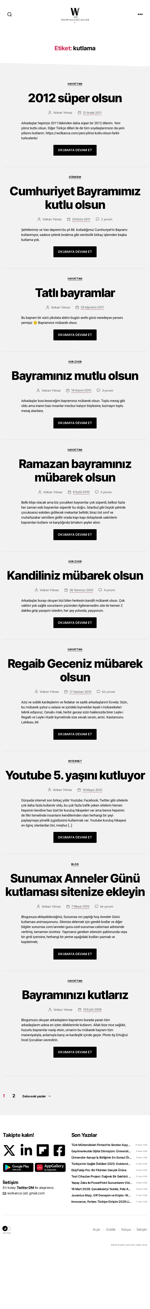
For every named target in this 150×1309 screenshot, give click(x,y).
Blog (75, 919)
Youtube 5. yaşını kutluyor (75, 831)
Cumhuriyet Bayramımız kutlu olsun (74, 253)
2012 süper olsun (75, 153)
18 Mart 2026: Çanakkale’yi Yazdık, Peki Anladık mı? (101, 1244)
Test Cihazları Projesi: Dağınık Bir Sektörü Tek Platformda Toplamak (101, 1232)
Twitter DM (25, 1243)
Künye (126, 1285)
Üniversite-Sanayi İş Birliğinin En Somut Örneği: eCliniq (101, 1213)
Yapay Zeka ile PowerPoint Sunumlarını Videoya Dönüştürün (101, 1238)
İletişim (142, 1285)
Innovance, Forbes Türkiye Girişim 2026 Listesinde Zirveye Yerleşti (101, 1257)
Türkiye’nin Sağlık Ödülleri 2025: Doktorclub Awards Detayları (101, 1219)
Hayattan (75, 139)
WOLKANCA (75, 11)
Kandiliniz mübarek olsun (75, 631)
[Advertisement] (75, 58)
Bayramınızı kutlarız (75, 1050)
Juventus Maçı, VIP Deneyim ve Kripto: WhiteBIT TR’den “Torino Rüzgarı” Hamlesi (101, 1251)
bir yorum (108, 747)
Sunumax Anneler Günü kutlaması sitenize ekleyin (75, 940)
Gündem (75, 232)
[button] (18, 1223)
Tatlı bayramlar (75, 348)
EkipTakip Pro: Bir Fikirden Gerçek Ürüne (98, 1226)
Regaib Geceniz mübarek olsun (75, 726)
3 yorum (107, 446)
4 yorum (109, 646)
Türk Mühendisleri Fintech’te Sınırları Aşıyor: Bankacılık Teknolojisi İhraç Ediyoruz (101, 1200)
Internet (75, 816)
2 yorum (106, 275)
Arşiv (96, 1285)
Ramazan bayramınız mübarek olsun (75, 526)
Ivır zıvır (75, 417)
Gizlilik (111, 1285)
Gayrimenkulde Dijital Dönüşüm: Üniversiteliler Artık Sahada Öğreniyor (101, 1207)
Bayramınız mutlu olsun (74, 431)
